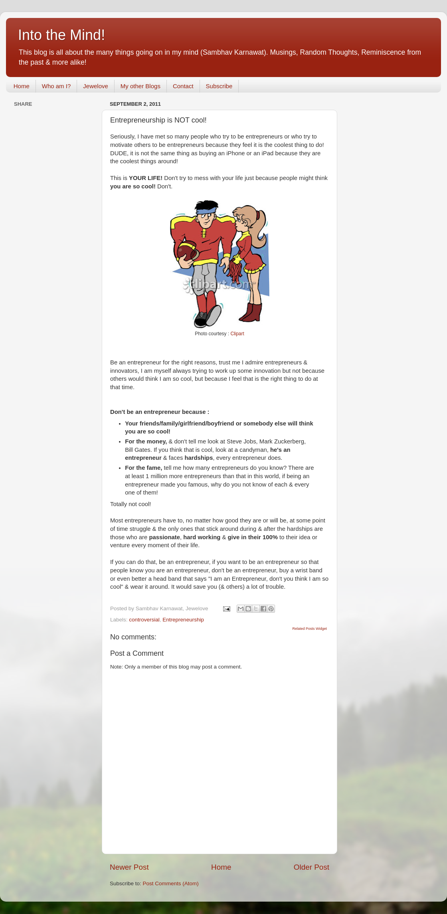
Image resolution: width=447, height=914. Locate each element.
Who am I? (56, 86)
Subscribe (219, 86)
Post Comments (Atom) (171, 883)
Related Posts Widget (309, 629)
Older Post (311, 867)
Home (22, 86)
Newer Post (129, 867)
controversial (144, 620)
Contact (183, 86)
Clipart (237, 333)
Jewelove (95, 86)
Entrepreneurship (183, 620)
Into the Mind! (61, 35)
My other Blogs (140, 86)
